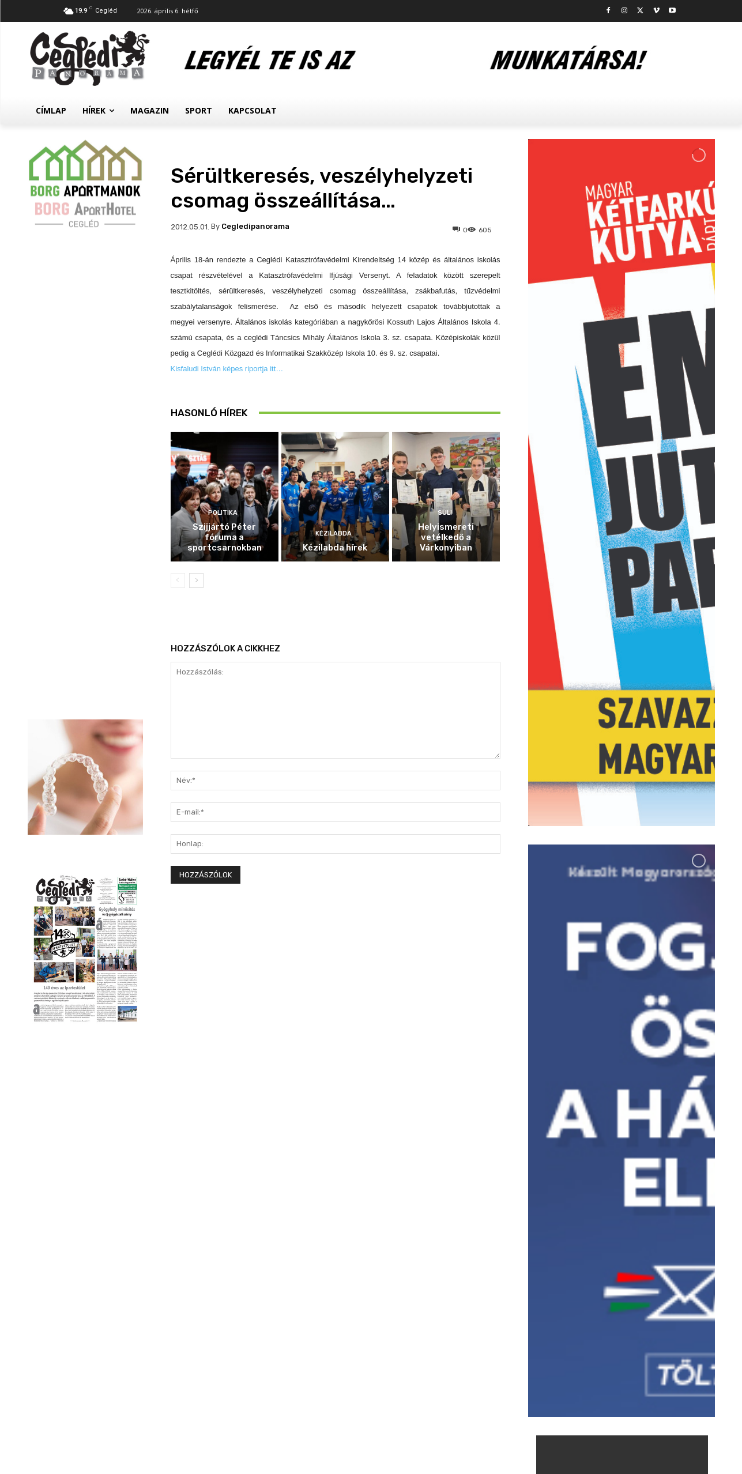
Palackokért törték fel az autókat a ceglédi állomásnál (646, 1242)
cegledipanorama (255, 226)
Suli (445, 513)
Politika (223, 513)
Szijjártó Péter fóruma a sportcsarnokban (224, 537)
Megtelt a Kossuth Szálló (646, 1321)
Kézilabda (333, 533)
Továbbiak (621, 1370)
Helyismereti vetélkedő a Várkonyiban (446, 537)
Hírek (602, 1219)
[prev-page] (178, 580)
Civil (600, 1308)
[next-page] (196, 580)
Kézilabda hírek (335, 547)
